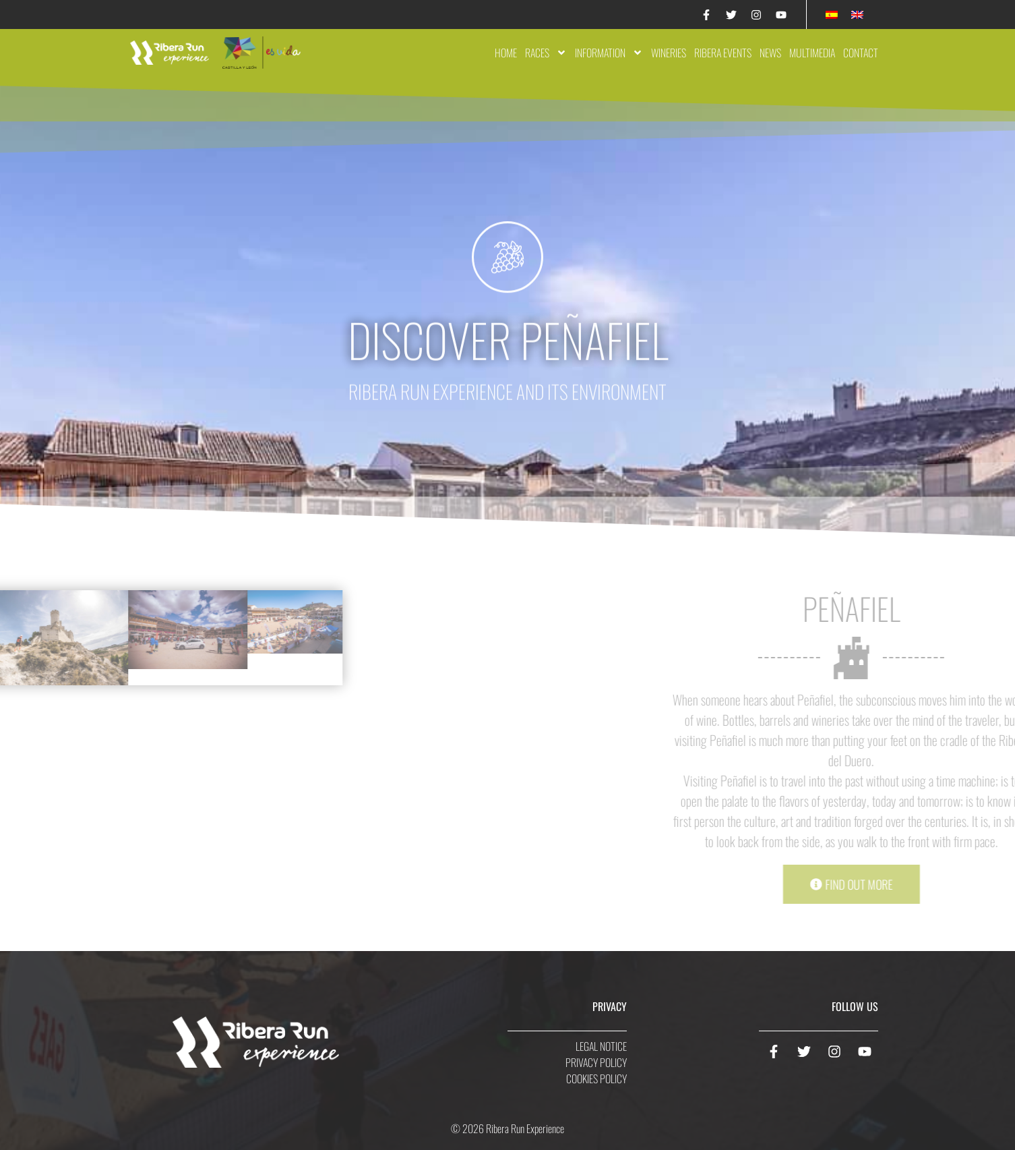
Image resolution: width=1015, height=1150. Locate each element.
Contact (860, 53)
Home (506, 53)
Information (609, 52)
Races (546, 52)
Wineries (668, 53)
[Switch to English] (857, 14)
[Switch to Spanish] (831, 14)
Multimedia (812, 53)
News (770, 53)
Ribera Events (722, 53)
